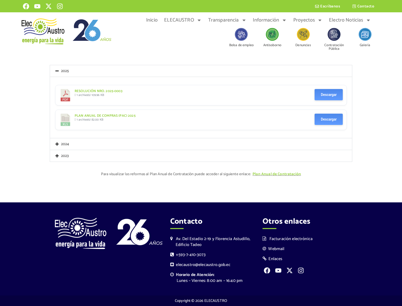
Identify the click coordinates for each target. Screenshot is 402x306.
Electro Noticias (350, 20)
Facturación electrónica (288, 238)
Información (270, 20)
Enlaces (273, 258)
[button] (201, 71)
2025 (65, 71)
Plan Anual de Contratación (277, 174)
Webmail (274, 248)
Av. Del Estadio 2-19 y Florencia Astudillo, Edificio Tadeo (210, 241)
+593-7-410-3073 (188, 254)
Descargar (329, 95)
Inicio (152, 20)
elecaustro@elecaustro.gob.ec (200, 264)
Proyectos (308, 20)
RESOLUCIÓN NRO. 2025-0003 (99, 91)
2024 (65, 144)
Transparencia (227, 20)
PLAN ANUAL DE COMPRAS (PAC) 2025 (105, 116)
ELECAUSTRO (183, 20)
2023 (65, 156)
